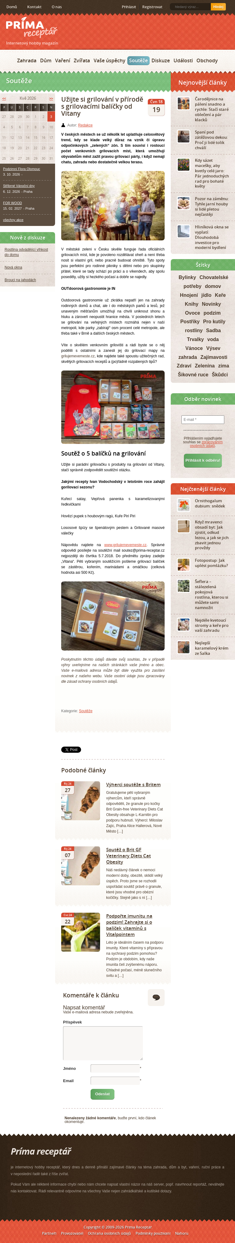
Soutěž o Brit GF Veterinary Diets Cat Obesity (128, 855)
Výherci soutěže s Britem (133, 784)
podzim (212, 313)
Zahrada (26, 60)
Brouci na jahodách (20, 280)
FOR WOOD (12, 203)
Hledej (218, 7)
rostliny (194, 330)
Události (183, 60)
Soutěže (138, 60)
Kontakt (34, 7)
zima (223, 365)
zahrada (187, 357)
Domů (11, 7)
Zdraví (184, 365)
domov (213, 286)
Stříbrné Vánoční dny (19, 186)
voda (213, 339)
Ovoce (192, 313)
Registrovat (152, 7)
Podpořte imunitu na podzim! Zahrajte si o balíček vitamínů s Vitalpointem (129, 925)
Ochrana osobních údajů (109, 1233)
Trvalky (195, 339)
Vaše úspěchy (109, 60)
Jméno (69, 1068)
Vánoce (194, 348)
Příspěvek (72, 1022)
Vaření (62, 60)
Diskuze (160, 60)
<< (4, 98)
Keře (220, 295)
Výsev (213, 348)
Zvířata (82, 60)
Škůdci (220, 374)
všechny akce (13, 220)
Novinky (211, 304)
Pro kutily (214, 321)
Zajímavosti (213, 357)
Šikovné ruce (193, 374)
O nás (57, 7)
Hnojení (189, 295)
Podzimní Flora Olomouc (21, 169)
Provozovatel (72, 1233)
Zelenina (205, 365)
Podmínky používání (153, 1233)
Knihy (191, 304)
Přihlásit (129, 7)
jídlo (206, 295)
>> (51, 98)
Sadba (213, 330)
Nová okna (13, 267)
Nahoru (181, 1233)
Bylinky (187, 277)
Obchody (207, 60)
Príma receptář (32, 27)
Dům (45, 60)
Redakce (85, 125)
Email (68, 1080)
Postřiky (190, 321)
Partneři (49, 1233)
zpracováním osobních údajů (206, 444)
